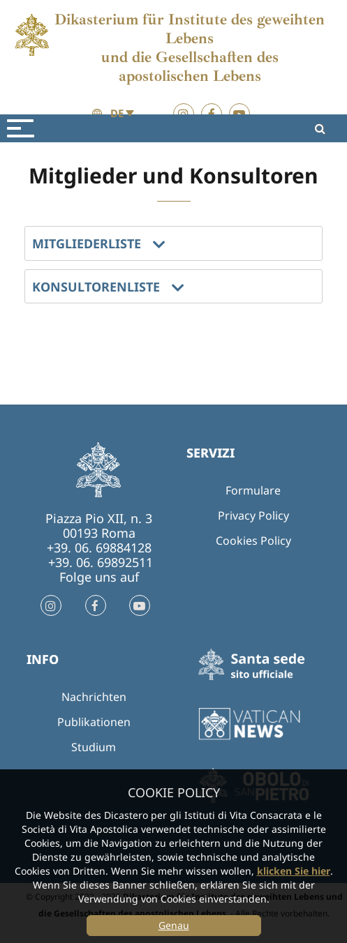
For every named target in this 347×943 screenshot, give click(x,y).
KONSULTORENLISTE (100, 286)
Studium (93, 747)
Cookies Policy (253, 540)
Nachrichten (93, 696)
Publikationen (94, 722)
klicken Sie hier (293, 870)
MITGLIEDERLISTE (90, 243)
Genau (173, 925)
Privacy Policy (253, 515)
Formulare (253, 490)
